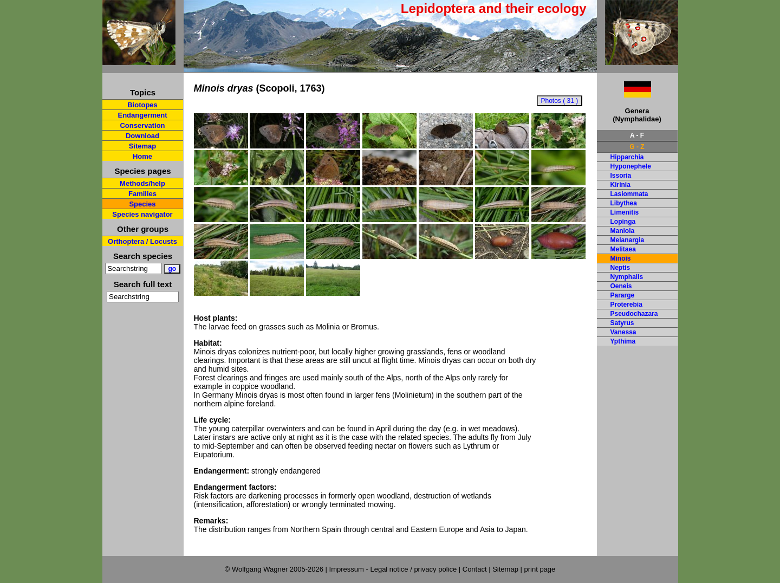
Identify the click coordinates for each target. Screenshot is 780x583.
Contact (475, 569)
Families (142, 194)
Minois (620, 258)
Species (142, 204)
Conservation (142, 125)
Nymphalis (627, 277)
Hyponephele (630, 166)
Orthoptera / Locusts (142, 241)
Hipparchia (627, 157)
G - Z (636, 147)
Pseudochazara (634, 314)
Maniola (622, 231)
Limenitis (624, 212)
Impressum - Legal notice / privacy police (394, 569)
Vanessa (623, 332)
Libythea (623, 203)
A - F (637, 135)
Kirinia (620, 185)
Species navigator (142, 214)
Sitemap (143, 146)
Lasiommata (629, 194)
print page (539, 569)
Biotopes (142, 105)
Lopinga (623, 221)
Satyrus (622, 323)
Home (142, 156)
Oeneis (621, 286)
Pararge (622, 295)
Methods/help (142, 183)
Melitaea (623, 249)
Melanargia (627, 240)
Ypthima (623, 341)
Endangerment (142, 115)
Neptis (620, 267)
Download (142, 136)
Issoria (621, 175)
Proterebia (626, 304)
